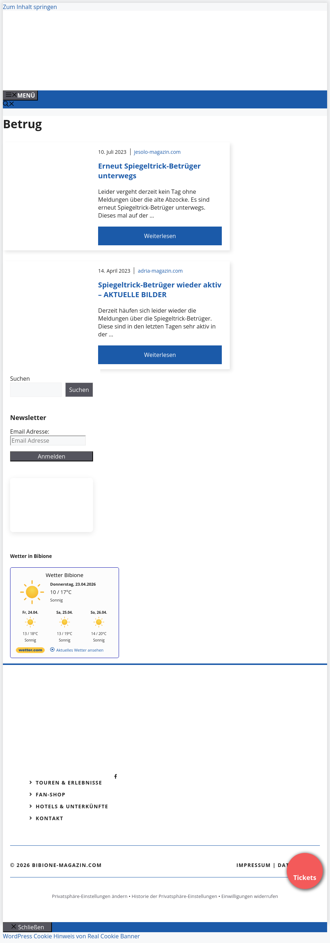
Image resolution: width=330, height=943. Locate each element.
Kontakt (49, 818)
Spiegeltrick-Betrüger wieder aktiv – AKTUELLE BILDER (159, 289)
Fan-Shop (51, 794)
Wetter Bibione (65, 574)
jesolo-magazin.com (157, 151)
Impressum (253, 865)
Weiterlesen (160, 236)
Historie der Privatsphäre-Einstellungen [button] (174, 896)
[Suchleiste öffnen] (8, 104)
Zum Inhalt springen (30, 7)
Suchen (20, 379)
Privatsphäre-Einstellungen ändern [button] (89, 896)
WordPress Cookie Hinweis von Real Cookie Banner (71, 936)
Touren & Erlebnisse (69, 782)
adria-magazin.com (160, 270)
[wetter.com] (30, 651)
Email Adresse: (29, 431)
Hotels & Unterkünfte (72, 806)
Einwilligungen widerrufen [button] (249, 896)
